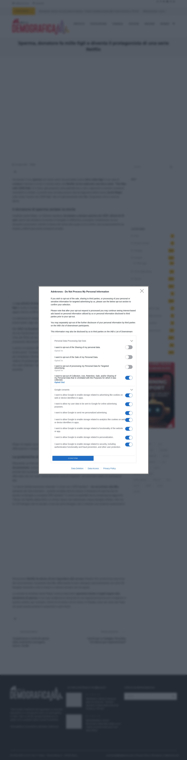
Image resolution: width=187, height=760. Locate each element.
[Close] (143, 292)
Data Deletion (77, 468)
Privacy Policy (109, 468)
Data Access (93, 468)
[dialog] (93, 380)
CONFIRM (73, 458)
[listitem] (94, 340)
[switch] (129, 347)
